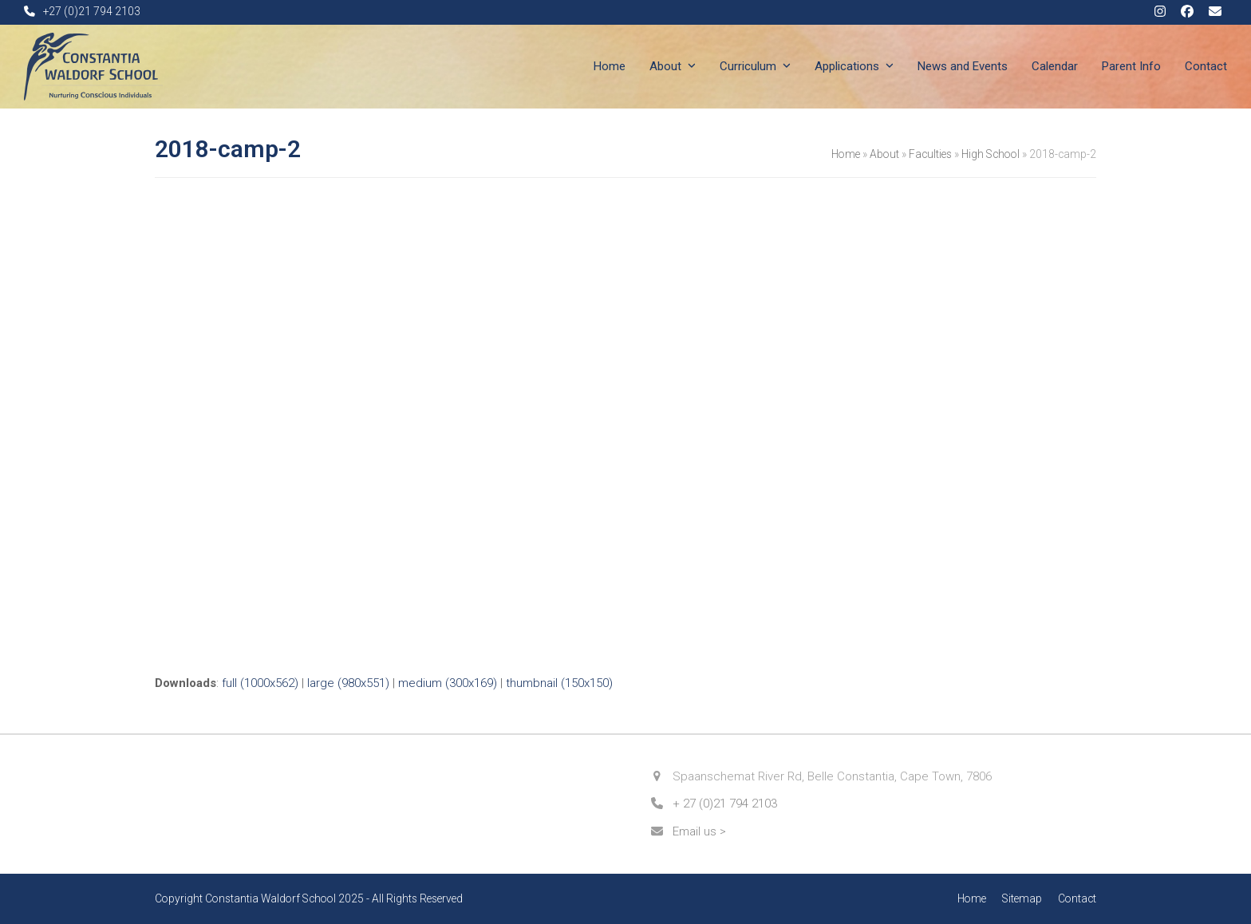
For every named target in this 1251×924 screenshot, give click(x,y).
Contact (1077, 898)
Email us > (699, 831)
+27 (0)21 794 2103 (91, 11)
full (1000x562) (260, 683)
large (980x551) (348, 683)
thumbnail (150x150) (559, 683)
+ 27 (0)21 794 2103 (725, 803)
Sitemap (1022, 898)
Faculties (930, 154)
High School (990, 154)
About (884, 154)
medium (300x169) (447, 683)
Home (845, 154)
